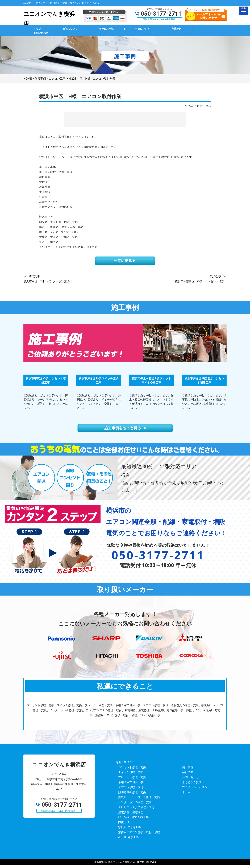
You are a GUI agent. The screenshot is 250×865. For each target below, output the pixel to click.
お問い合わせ (190, 777)
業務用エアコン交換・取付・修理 (139, 832)
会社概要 (187, 772)
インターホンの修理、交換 (135, 802)
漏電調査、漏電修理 (130, 812)
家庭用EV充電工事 (129, 827)
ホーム (186, 792)
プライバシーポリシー (196, 787)
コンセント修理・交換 (132, 767)
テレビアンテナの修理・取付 (136, 807)
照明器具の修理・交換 (132, 792)
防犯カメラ (125, 822)
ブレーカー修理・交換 (132, 777)
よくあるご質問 (192, 782)
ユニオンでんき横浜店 (120, 861)
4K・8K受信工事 (128, 837)
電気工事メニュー (126, 762)
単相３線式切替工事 (130, 782)
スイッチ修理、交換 (130, 772)
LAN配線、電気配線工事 (133, 817)
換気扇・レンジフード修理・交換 (139, 797)
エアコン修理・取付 (130, 787)
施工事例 (187, 767)
